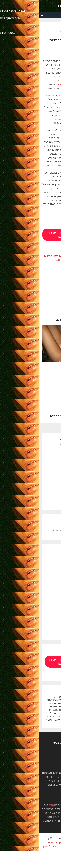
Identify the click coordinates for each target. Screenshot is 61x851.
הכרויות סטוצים (41, 500)
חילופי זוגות (46, 608)
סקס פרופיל (46, 634)
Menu (55, 15)
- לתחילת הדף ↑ (10, 846)
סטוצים (49, 492)
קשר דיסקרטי (42, 483)
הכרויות (9, 255)
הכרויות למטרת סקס (38, 448)
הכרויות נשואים (42, 474)
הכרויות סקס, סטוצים (39, 5)
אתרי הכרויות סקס (24, 255)
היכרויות (48, 559)
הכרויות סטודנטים (43, 595)
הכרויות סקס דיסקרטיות (39, 466)
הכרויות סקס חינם (40, 457)
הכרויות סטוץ (43, 496)
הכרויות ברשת (45, 573)
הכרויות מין (44, 452)
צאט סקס (44, 461)
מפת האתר (46, 487)
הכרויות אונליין (45, 568)
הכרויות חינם (46, 581)
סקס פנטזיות (46, 630)
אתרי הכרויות (43, 255)
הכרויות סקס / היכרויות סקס (37, 444)
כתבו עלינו (47, 530)
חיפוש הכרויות (45, 612)
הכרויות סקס (29, 259)
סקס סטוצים (46, 52)
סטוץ (47, 505)
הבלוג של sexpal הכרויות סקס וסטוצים (30, 842)
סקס (18, 259)
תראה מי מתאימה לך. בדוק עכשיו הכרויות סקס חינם (30, 235)
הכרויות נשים (46, 590)
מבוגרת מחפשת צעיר (38, 479)
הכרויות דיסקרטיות (47, 259)
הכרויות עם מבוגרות (42, 603)
